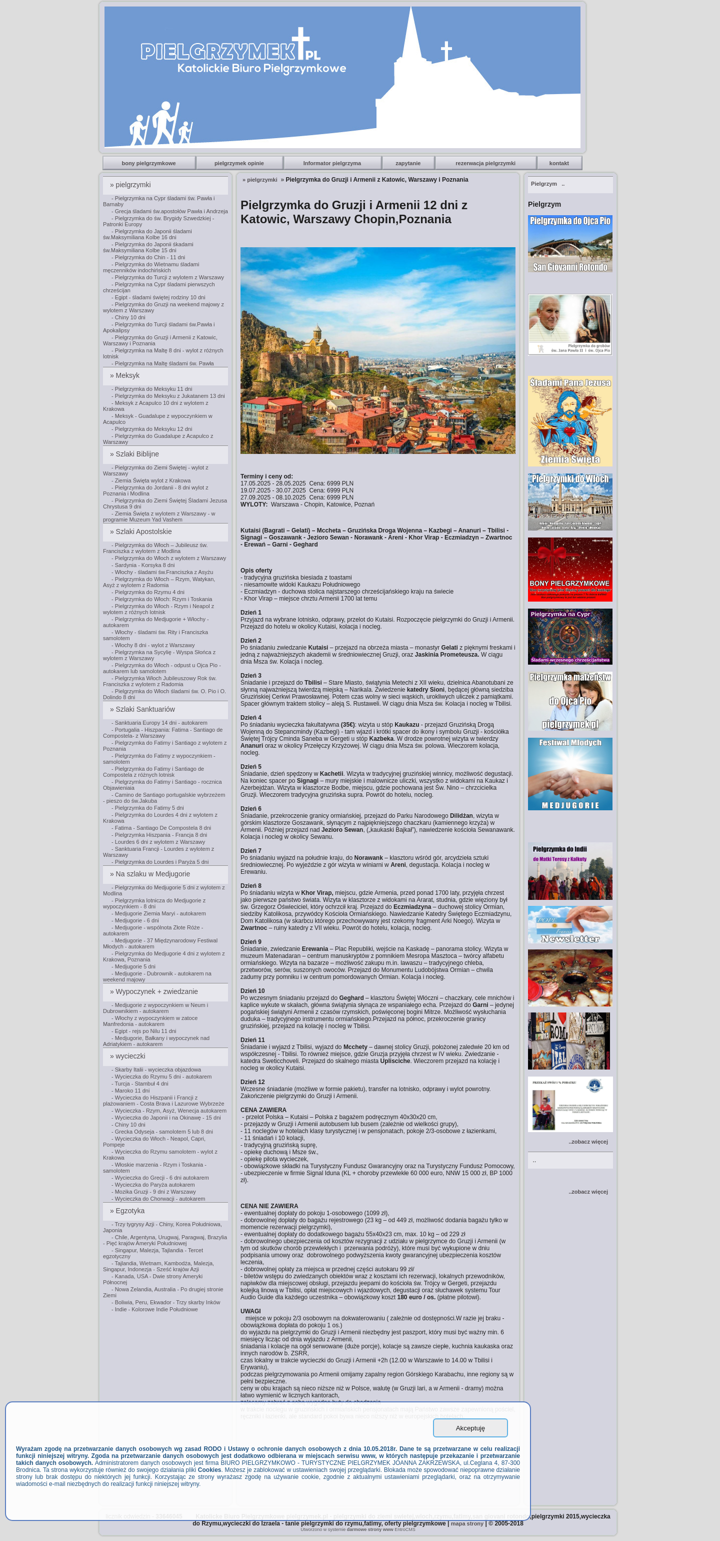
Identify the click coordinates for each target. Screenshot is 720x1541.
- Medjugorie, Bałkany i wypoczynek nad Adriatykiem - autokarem (156, 1041)
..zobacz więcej (588, 1142)
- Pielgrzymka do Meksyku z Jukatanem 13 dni (168, 396)
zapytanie (409, 163)
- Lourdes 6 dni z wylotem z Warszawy (158, 842)
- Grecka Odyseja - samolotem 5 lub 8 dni (162, 1132)
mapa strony (467, 1523)
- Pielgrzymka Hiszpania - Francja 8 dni (159, 835)
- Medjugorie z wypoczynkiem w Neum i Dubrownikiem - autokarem (155, 1008)
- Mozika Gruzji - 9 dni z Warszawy (154, 1192)
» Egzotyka (128, 1211)
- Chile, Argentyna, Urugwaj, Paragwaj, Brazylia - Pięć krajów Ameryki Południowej (165, 1240)
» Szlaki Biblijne (135, 454)
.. (547, 184)
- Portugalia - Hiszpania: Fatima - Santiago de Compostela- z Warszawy (163, 733)
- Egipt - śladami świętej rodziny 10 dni (159, 297)
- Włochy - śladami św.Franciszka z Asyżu (163, 572)
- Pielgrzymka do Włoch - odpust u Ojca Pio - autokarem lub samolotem (162, 668)
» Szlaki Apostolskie (142, 532)
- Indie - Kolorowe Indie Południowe (155, 1309)
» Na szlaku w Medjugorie (151, 874)
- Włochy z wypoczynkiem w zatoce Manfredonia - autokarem (150, 1021)
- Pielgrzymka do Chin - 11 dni (148, 257)
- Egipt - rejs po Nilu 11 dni (144, 1031)
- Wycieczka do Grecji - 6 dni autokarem (160, 1178)
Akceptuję (471, 1428)
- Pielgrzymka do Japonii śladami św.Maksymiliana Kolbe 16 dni (147, 234)
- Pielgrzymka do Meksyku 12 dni (152, 429)
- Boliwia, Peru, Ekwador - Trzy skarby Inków (166, 1302)
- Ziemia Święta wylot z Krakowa (151, 480)
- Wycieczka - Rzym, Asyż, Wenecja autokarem (169, 1111)
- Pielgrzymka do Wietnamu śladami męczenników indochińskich (151, 267)
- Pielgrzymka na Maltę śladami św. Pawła (163, 363)
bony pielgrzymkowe (149, 163)
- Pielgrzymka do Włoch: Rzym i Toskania (162, 599)
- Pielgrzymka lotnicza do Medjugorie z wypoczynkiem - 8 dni (154, 903)
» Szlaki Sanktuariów (143, 709)
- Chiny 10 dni (129, 317)
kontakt (560, 163)
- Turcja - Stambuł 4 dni (140, 1084)
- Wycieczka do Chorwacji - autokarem (159, 1199)
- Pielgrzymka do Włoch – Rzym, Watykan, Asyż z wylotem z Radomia (159, 582)
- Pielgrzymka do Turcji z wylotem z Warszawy (168, 277)
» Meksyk (126, 375)
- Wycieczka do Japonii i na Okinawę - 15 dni (166, 1118)
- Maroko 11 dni (131, 1091)
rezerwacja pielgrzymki (486, 163)
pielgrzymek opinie (240, 163)
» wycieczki (129, 1056)
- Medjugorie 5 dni (134, 966)
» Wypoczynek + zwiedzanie (155, 991)
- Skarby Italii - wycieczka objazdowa (156, 1070)
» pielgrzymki (131, 185)
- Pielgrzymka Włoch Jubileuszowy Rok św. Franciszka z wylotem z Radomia (159, 681)
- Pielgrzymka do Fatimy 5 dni (148, 808)
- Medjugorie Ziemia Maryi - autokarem (159, 913)
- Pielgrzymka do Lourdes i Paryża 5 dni (160, 862)
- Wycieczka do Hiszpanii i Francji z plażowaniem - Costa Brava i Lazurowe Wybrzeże (163, 1101)
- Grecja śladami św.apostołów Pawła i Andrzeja (170, 211)
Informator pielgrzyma (333, 163)
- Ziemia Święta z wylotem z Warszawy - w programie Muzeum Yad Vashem (159, 516)
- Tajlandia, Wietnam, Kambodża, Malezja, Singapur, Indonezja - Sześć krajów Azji (158, 1266)
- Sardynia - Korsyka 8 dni (143, 565)
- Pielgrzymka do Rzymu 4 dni (148, 592)
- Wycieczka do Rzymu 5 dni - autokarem (162, 1077)
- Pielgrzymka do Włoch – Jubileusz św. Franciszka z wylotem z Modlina (155, 548)
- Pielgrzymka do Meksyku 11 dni (152, 389)
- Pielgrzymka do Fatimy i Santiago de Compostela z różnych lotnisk (153, 772)
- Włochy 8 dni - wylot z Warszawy (153, 645)
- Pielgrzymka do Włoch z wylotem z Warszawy (169, 558)
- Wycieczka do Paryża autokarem (153, 1185)
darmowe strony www (370, 1529)
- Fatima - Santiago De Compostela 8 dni (161, 828)
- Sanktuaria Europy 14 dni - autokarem (160, 723)
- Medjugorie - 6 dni (135, 920)
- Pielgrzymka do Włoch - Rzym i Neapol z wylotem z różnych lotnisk (158, 609)
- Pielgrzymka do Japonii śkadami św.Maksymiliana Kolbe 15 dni (148, 247)
